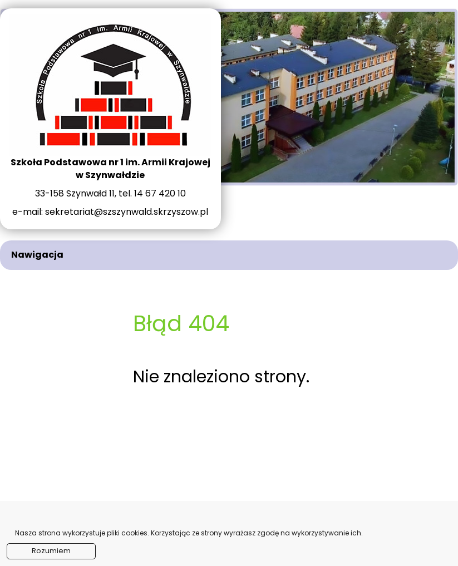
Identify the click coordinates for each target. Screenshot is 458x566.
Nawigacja (37, 254)
